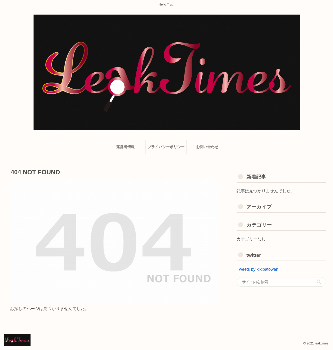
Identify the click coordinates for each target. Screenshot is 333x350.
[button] (319, 281)
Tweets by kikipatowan (257, 269)
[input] (281, 282)
